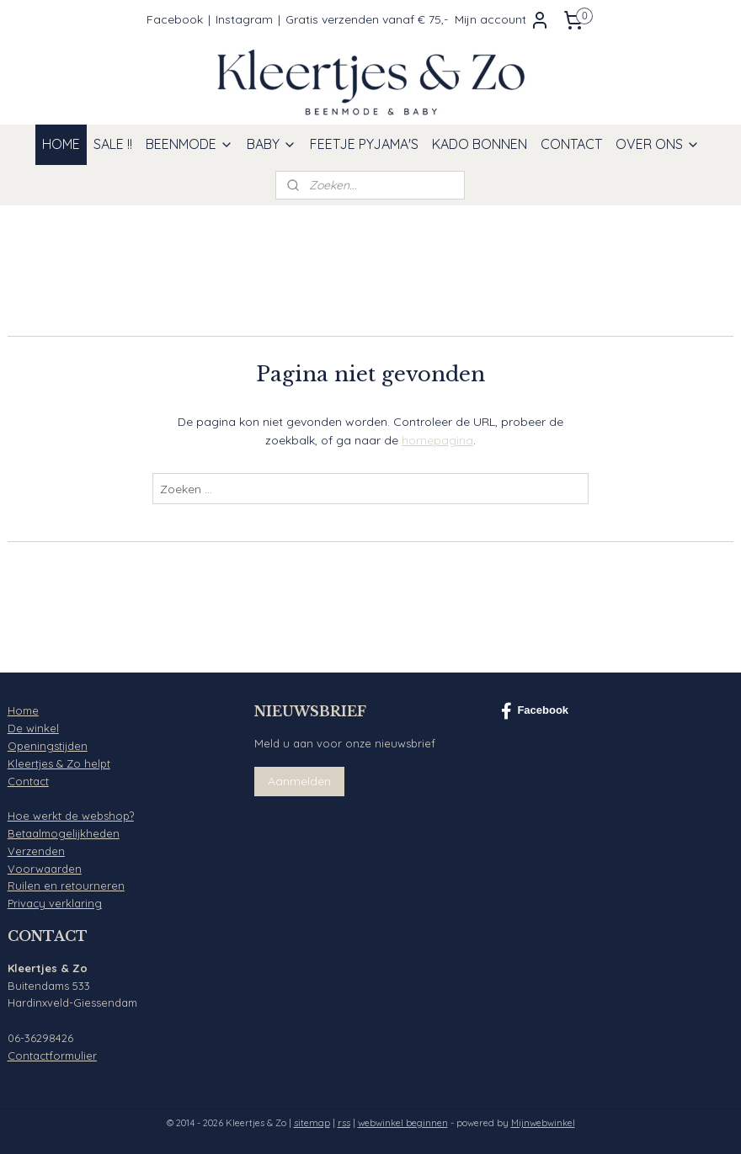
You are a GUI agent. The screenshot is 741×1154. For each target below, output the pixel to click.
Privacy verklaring (55, 903)
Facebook (175, 19)
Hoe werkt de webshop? (71, 815)
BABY (271, 144)
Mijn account (502, 20)
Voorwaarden (45, 868)
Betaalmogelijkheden (64, 833)
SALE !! (112, 144)
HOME (61, 144)
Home (23, 710)
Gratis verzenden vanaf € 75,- (366, 19)
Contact (28, 781)
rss (344, 1123)
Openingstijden (48, 745)
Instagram (244, 19)
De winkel (33, 728)
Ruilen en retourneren (66, 885)
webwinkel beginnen (403, 1123)
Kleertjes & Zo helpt (59, 763)
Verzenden (36, 851)
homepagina (437, 440)
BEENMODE (189, 144)
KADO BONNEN (479, 144)
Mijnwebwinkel (543, 1123)
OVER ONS (658, 144)
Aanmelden (299, 781)
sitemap (312, 1123)
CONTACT (571, 144)
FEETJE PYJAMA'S (364, 144)
